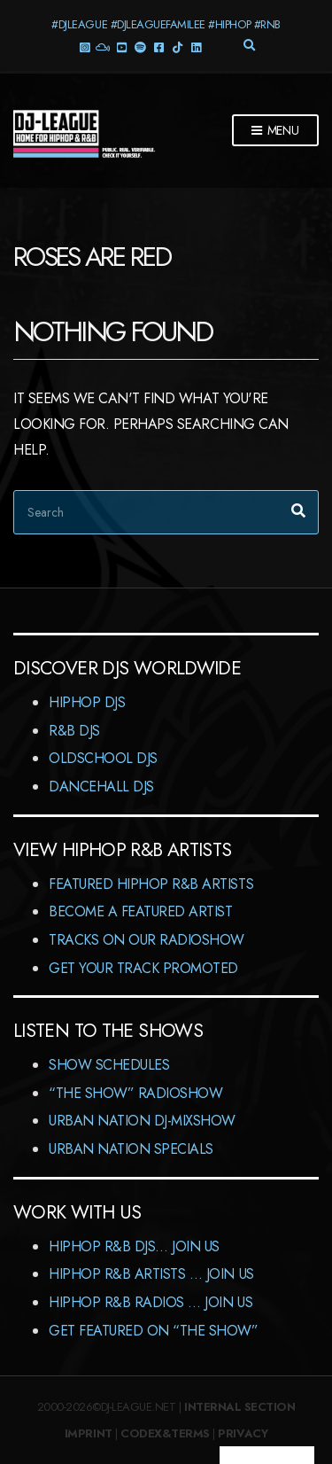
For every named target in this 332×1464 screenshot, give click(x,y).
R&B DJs (74, 730)
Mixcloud (103, 46)
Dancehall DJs (101, 786)
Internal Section (239, 1406)
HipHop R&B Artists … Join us (151, 1274)
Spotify (140, 46)
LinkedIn (196, 46)
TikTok (177, 46)
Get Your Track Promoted (143, 968)
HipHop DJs (87, 702)
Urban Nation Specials (131, 1149)
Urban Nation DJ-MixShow (142, 1120)
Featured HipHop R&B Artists (151, 884)
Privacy (242, 1433)
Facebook (159, 46)
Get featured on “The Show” (154, 1330)
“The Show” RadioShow (135, 1093)
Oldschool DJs (103, 758)
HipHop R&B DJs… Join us (134, 1246)
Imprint (88, 1433)
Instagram (84, 46)
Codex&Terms (165, 1433)
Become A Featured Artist (140, 911)
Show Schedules (109, 1065)
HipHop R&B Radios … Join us (150, 1302)
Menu (275, 131)
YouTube (121, 46)
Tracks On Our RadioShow (146, 940)
